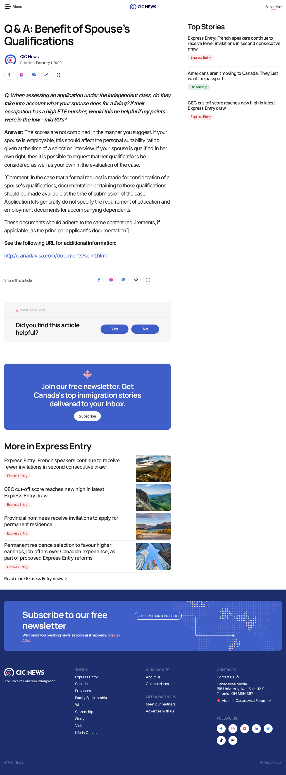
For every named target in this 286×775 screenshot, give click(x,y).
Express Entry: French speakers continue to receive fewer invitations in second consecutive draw (234, 43)
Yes (114, 328)
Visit (78, 725)
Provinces (83, 690)
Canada (81, 684)
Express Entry (17, 476)
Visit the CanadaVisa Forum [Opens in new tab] (244, 700)
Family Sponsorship (91, 697)
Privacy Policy (271, 762)
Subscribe (273, 6)
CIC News (29, 56)
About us (153, 677)
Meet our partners (160, 704)
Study (79, 718)
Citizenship (198, 87)
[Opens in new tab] (221, 728)
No (145, 328)
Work (79, 704)
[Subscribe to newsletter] (87, 397)
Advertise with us (160, 711)
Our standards (157, 684)
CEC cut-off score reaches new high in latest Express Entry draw (231, 105)
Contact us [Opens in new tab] (228, 677)
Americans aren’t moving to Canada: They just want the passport (233, 75)
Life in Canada (87, 732)
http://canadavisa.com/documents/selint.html (55, 255)
